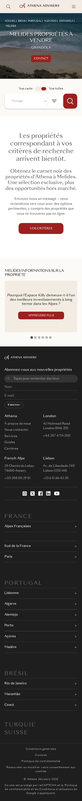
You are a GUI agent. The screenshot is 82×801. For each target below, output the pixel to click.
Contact (41, 58)
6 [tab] (50, 337)
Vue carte (26, 88)
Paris (8, 557)
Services (10, 436)
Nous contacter (16, 429)
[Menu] (73, 6)
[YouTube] (56, 493)
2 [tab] (35, 337)
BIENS (21, 21)
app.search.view (41, 88)
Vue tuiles (56, 88)
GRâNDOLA (66, 21)
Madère (10, 647)
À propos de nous (17, 423)
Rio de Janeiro (15, 683)
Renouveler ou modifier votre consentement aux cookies (40, 769)
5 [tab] (46, 337)
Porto (9, 625)
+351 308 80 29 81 (17, 478)
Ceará (9, 705)
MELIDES (11, 26)
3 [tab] (39, 337)
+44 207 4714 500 (56, 435)
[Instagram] (25, 493)
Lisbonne (11, 593)
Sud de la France (17, 546)
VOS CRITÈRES (41, 228)
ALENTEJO (50, 21)
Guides (9, 442)
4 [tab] (43, 337)
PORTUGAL (34, 21)
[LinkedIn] (48, 493)
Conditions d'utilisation (56, 789)
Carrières (11, 448)
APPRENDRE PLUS (41, 315)
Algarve (10, 604)
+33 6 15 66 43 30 (55, 478)
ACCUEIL (10, 21)
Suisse (16, 733)
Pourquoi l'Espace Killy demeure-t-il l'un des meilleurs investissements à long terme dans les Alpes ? (41, 300)
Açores (10, 636)
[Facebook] (40, 493)
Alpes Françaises (17, 526)
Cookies (41, 755)
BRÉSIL (16, 673)
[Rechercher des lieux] (8, 6)
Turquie (20, 725)
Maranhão (12, 694)
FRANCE (18, 516)
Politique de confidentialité (41, 761)
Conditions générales (41, 749)
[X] (32, 493)
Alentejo (11, 615)
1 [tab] (31, 337)
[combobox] (28, 101)
